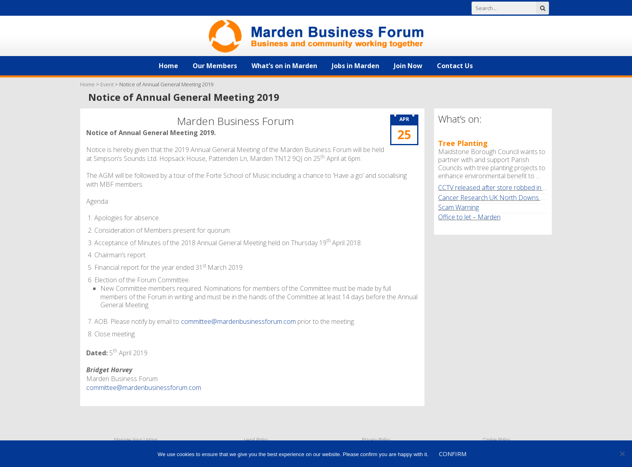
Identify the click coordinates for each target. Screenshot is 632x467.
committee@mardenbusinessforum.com (238, 321)
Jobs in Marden (355, 65)
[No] (622, 454)
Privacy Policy (376, 439)
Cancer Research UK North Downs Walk (496, 197)
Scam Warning (458, 207)
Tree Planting (463, 143)
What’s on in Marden (284, 65)
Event (107, 84)
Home (168, 65)
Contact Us (455, 65)
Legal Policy (256, 439)
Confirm (452, 454)
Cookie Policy (496, 439)
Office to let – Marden (469, 217)
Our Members (215, 65)
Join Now (408, 65)
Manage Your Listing (135, 439)
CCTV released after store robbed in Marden (502, 187)
